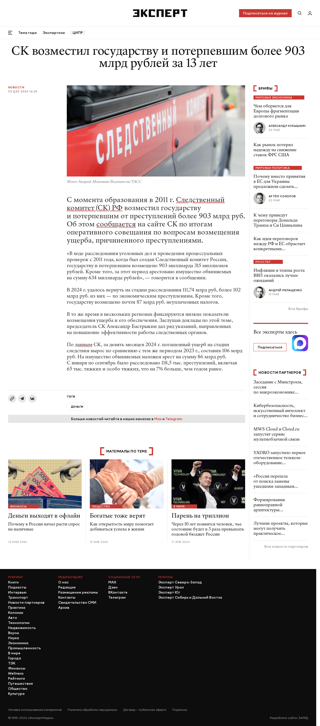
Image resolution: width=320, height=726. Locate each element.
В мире (179, 506)
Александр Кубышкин (287, 126)
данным (83, 344)
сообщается (116, 224)
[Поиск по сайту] (300, 13)
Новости (16, 87)
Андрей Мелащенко (285, 290)
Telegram (173, 419)
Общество (101, 506)
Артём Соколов (282, 196)
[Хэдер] (160, 13)
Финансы (18, 506)
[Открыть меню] (10, 33)
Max (158, 419)
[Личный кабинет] (310, 13)
